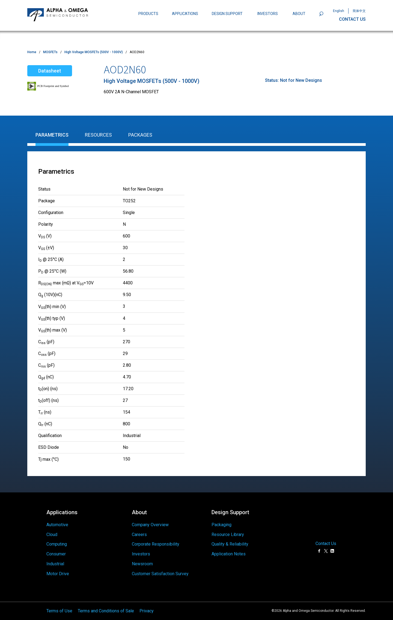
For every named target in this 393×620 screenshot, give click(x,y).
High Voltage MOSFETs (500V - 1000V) (93, 52)
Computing (56, 543)
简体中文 (359, 11)
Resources (98, 135)
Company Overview (150, 519)
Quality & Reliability (230, 539)
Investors (141, 553)
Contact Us (325, 541)
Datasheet (49, 71)
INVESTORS (267, 13)
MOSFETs (50, 52)
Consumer (56, 555)
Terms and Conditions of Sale (106, 608)
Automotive (57, 521)
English (338, 11)
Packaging (221, 517)
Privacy (146, 608)
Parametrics (52, 135)
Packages (140, 135)
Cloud (51, 532)
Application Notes (229, 551)
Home (31, 52)
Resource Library (228, 528)
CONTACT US (352, 19)
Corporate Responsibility (155, 541)
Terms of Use (59, 608)
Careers (139, 530)
